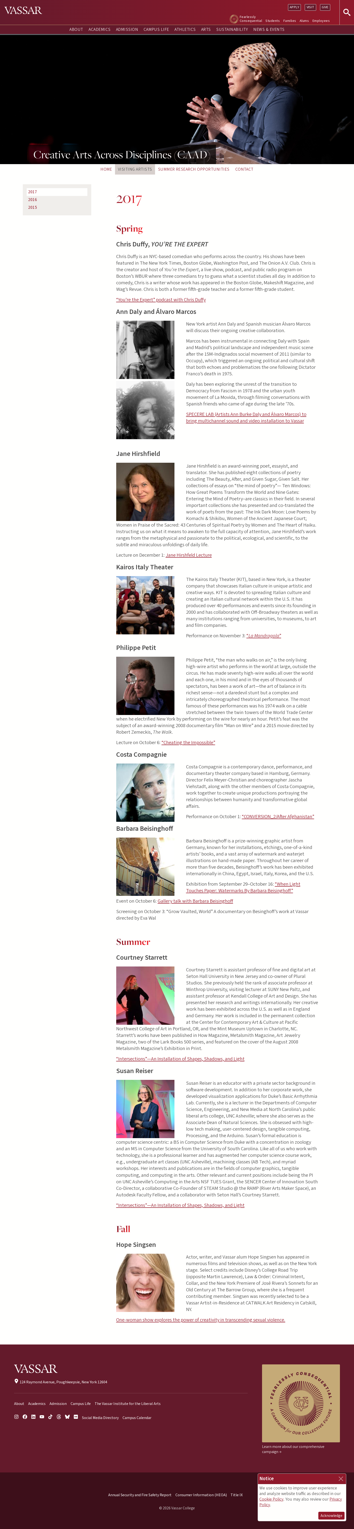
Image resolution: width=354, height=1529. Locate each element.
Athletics (185, 29)
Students (272, 20)
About (76, 29)
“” (264, 635)
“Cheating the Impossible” (188, 742)
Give (325, 7)
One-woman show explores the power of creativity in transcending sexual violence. (200, 1319)
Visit (310, 7)
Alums (304, 20)
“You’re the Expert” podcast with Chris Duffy (161, 299)
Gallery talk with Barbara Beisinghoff (195, 901)
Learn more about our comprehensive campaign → (293, 1449)
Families (289, 20)
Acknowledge (331, 1515)
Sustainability (232, 29)
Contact (244, 169)
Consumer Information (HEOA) (201, 1495)
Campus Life (156, 29)
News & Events (268, 29)
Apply (294, 7)
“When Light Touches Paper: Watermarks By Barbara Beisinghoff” (243, 887)
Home (106, 169)
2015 (32, 207)
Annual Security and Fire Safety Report (140, 1495)
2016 (32, 200)
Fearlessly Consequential (251, 18)
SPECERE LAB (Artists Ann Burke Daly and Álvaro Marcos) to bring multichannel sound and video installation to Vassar (246, 417)
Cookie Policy (271, 1499)
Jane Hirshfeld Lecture (189, 555)
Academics (99, 29)
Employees (321, 20)
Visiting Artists (135, 169)
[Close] (341, 1478)
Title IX (237, 1495)
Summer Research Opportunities (194, 169)
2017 (32, 192)
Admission (127, 29)
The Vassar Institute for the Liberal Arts (128, 1403)
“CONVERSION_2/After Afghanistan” (278, 816)
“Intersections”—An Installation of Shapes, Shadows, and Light (180, 1058)
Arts (206, 29)
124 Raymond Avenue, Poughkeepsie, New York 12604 (60, 1382)
